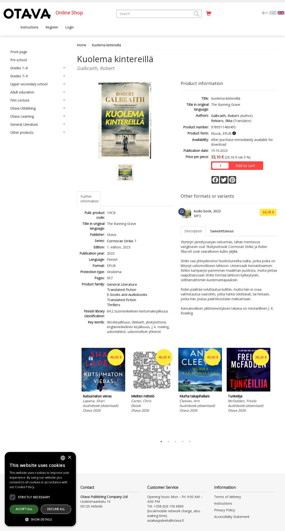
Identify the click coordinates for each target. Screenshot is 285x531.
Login (69, 27)
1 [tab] (161, 441)
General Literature (122, 284)
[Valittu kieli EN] (281, 12)
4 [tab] (182, 441)
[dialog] (40, 489)
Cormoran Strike (120, 240)
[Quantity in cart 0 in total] (208, 13)
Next (275, 391)
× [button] (69, 457)
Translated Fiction (121, 289)
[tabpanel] (103, 380)
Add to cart (245, 165)
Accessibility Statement (231, 516)
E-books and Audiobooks (127, 294)
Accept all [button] (24, 509)
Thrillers (113, 304)
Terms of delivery (227, 496)
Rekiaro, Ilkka (221, 120)
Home (81, 45)
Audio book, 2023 (207, 211)
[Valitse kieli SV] (273, 12)
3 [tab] (175, 441)
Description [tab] (193, 231)
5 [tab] (189, 441)
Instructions (29, 27)
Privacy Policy (224, 510)
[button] (196, 14)
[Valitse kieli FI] (265, 12)
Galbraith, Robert (225, 115)
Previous (75, 391)
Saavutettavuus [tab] (222, 231)
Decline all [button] (56, 509)
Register (52, 27)
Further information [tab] (90, 198)
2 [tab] (168, 441)
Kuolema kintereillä (106, 45)
